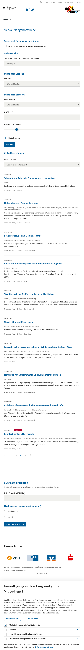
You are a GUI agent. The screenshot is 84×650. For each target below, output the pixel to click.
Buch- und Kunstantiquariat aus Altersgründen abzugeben (33, 263)
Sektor (7, 78)
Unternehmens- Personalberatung (21, 203)
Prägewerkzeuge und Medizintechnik (22, 235)
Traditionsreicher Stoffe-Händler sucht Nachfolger (29, 294)
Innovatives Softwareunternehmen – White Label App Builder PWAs (38, 346)
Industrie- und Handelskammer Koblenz (27, 46)
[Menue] (7, 19)
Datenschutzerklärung (44, 646)
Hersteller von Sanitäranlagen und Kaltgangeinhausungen (32, 374)
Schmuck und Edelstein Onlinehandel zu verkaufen (29, 178)
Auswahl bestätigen (12, 618)
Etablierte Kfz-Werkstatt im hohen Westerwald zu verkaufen (34, 405)
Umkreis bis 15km (12, 124)
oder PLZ (8, 112)
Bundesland (10, 99)
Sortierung (10, 159)
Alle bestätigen (33, 618)
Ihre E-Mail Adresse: (14, 493)
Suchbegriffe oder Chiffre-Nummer (21, 58)
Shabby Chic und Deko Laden (18, 322)
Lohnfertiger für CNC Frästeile (19, 433)
